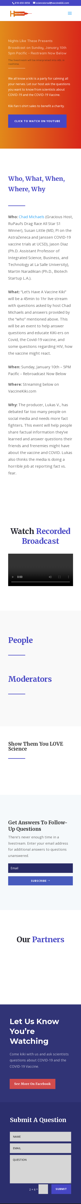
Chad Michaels (31, 216)
